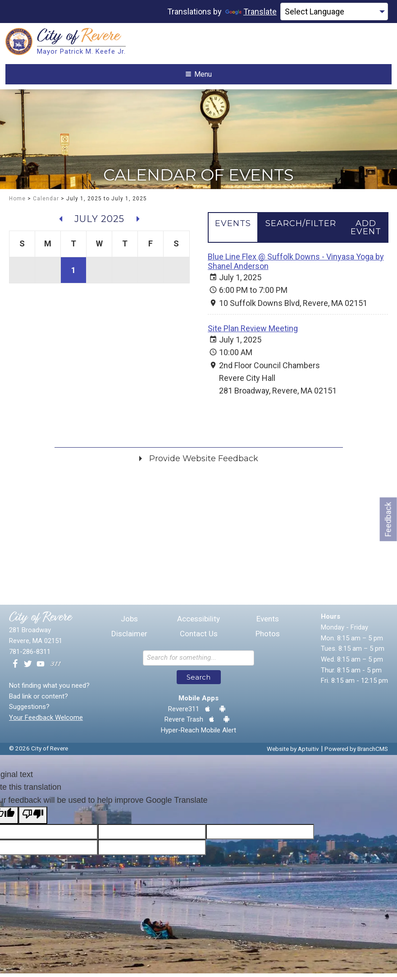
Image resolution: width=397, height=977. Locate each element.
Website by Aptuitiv (293, 752)
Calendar (46, 202)
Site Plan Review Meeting (253, 332)
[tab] (233, 227)
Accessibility (198, 622)
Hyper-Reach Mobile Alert (198, 734)
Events (267, 622)
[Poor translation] (32, 818)
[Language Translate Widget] (334, 11)
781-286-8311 (29, 655)
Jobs (129, 622)
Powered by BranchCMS (356, 752)
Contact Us (199, 637)
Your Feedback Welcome (46, 721)
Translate (251, 11)
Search (198, 680)
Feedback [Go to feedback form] (388, 519)
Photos (268, 637)
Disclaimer (129, 637)
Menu (199, 76)
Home (17, 202)
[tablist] (298, 231)
